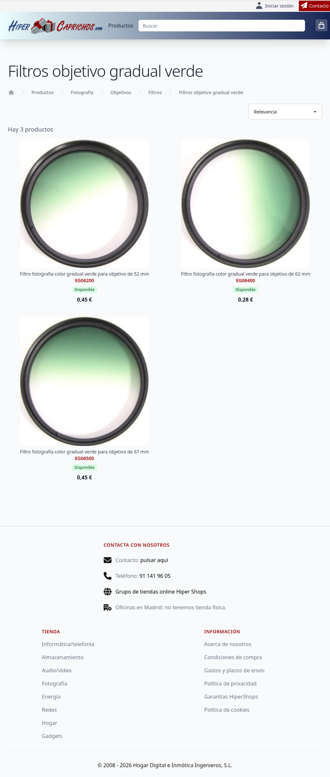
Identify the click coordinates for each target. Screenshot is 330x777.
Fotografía (82, 92)
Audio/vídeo (57, 670)
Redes (49, 709)
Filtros (155, 92)
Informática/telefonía (68, 644)
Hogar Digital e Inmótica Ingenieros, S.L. (183, 765)
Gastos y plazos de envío (234, 670)
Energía (51, 696)
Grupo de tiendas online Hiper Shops (160, 591)
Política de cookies (227, 709)
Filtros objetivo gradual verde (211, 92)
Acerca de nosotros (227, 644)
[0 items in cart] (321, 25)
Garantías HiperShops (231, 696)
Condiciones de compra (233, 657)
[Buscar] (221, 26)
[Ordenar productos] (285, 111)
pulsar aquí (154, 560)
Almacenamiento (63, 657)
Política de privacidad (230, 683)
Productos (120, 25)
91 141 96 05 (155, 575)
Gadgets (52, 736)
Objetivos (121, 92)
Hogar (49, 722)
